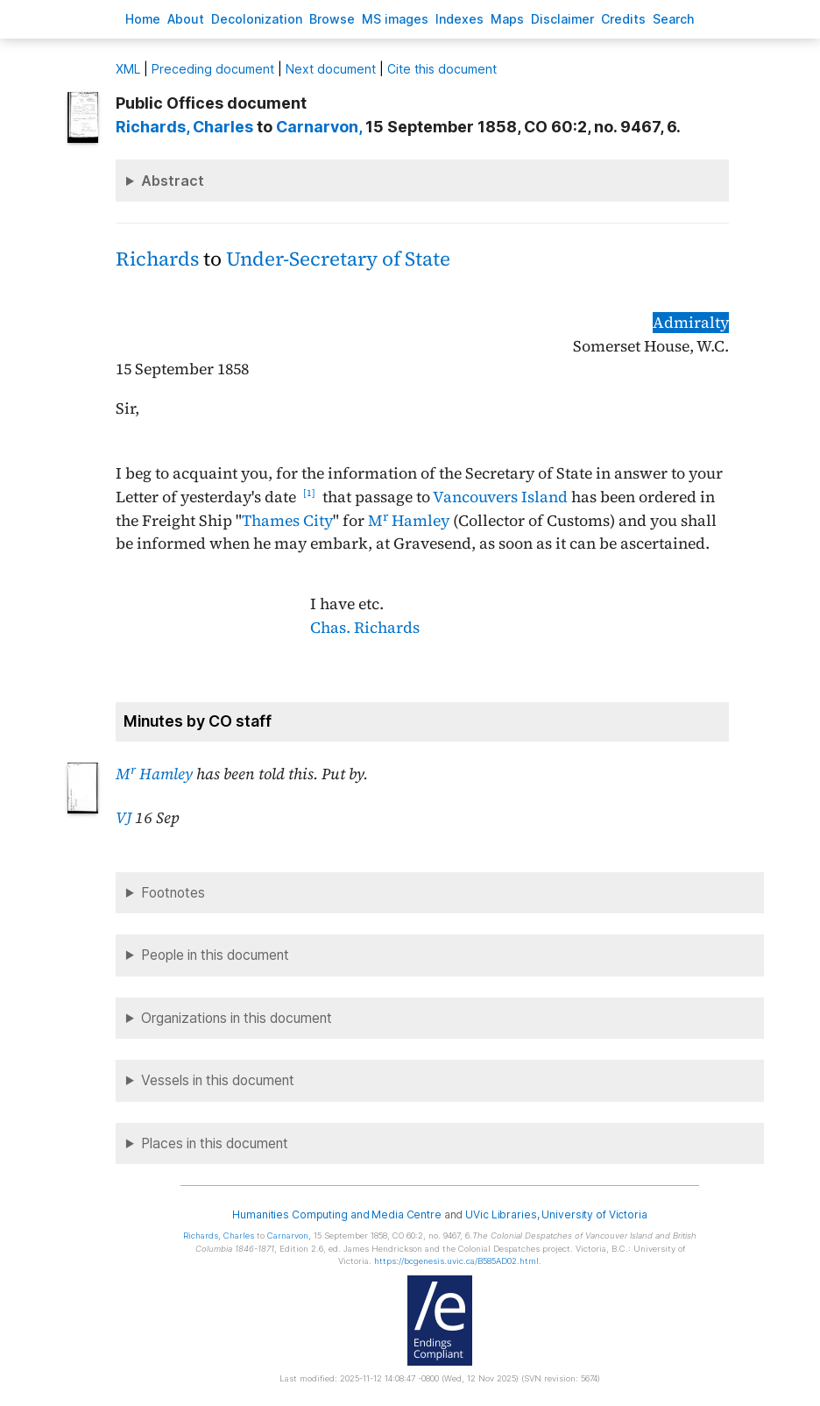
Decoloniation (256, 18)
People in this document (215, 955)
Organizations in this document (236, 1018)
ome (142, 18)
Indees (459, 18)
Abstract (172, 180)
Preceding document (213, 68)
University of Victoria (594, 1214)
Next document (331, 68)
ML (128, 68)
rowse (332, 18)
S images (395, 18)
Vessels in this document (217, 1080)
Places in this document (214, 1143)
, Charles (184, 126)
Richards (157, 259)
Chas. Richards (365, 627)
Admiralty (691, 322)
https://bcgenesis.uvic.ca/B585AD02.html (456, 1261)
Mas (507, 18)
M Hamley (408, 520)
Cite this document (442, 68)
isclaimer (562, 18)
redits (623, 18)
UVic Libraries (500, 1214)
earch (674, 18)
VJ (123, 817)
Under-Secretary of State (338, 259)
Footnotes (173, 892)
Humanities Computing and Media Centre (337, 1214)
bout (185, 18)
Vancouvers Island (500, 497)
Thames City (287, 520)
